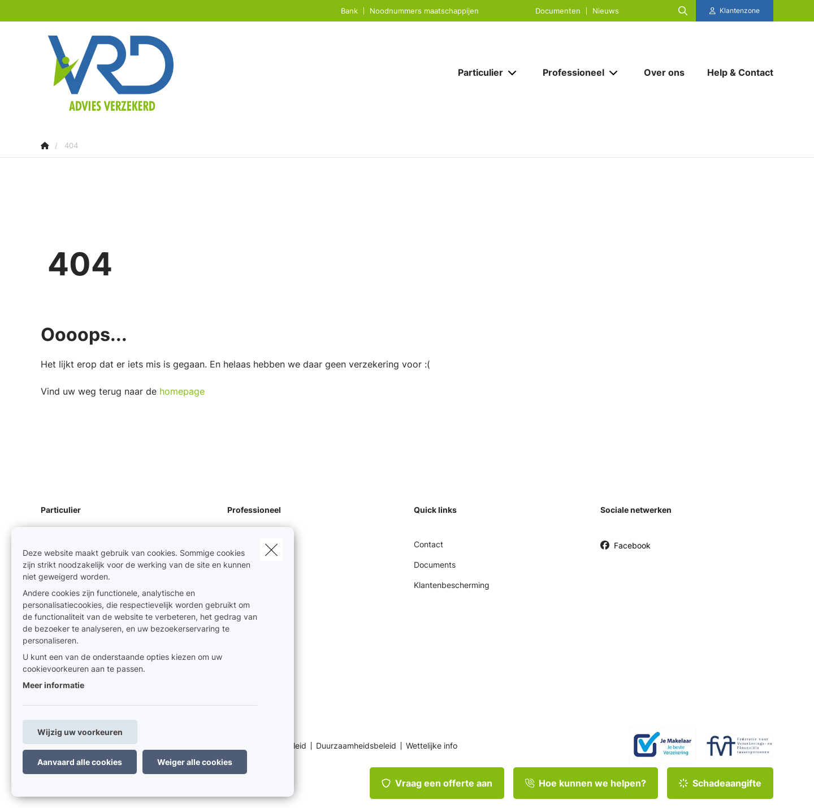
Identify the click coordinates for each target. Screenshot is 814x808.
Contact (428, 544)
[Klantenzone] (735, 10)
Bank (349, 11)
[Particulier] (476, 72)
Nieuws (605, 11)
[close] (271, 549)
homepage (182, 391)
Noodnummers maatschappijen (424, 11)
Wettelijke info (431, 746)
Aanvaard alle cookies (79, 762)
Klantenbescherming (452, 585)
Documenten (558, 11)
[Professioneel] (569, 72)
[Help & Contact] (734, 72)
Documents (435, 564)
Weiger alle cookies (194, 762)
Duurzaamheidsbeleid (356, 746)
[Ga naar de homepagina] (154, 72)
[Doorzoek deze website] (683, 10)
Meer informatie (53, 685)
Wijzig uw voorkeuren (80, 732)
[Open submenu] (513, 73)
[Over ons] (664, 72)
